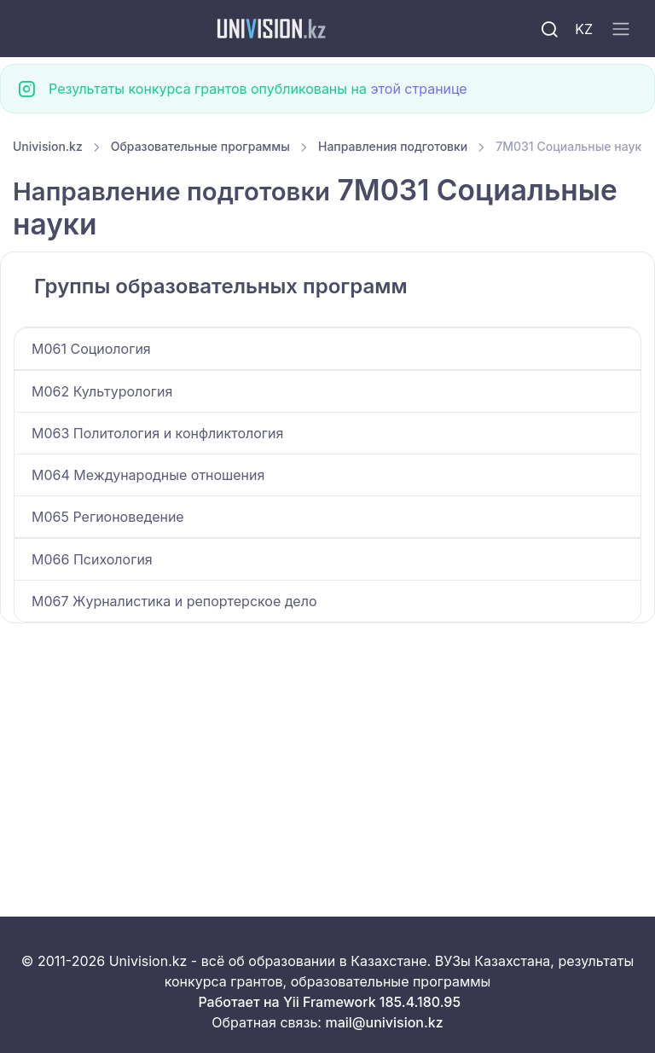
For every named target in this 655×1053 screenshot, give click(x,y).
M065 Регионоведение (108, 516)
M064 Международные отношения (148, 474)
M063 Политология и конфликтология (157, 433)
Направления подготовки (392, 146)
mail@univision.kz (384, 1022)
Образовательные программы (200, 146)
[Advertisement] (327, 749)
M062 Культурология (102, 391)
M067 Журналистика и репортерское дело (174, 601)
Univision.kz (48, 146)
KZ (584, 29)
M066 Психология (92, 559)
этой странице (418, 88)
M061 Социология (91, 348)
